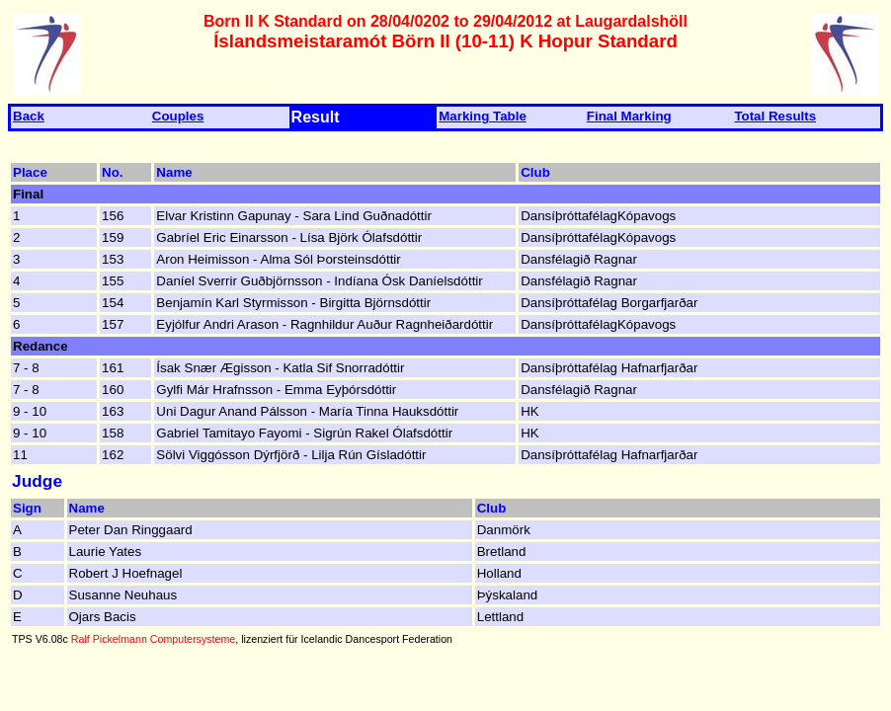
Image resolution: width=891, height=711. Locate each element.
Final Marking (629, 116)
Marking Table (482, 116)
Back (28, 116)
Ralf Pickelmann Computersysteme (153, 639)
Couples (178, 116)
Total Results (775, 116)
